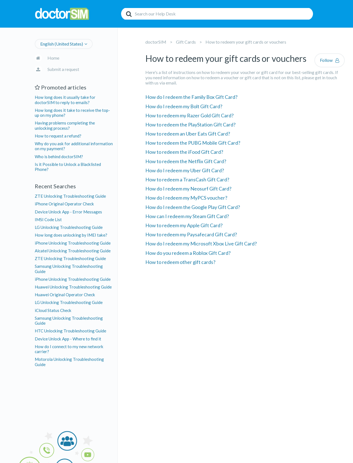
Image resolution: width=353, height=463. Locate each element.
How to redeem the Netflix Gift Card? (185, 161)
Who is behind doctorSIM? (59, 156)
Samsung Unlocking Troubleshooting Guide (69, 269)
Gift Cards (186, 41)
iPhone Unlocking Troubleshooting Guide (73, 242)
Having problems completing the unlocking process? (65, 125)
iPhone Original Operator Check (64, 203)
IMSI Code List (48, 219)
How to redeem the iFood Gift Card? (184, 152)
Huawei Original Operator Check (65, 294)
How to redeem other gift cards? (180, 262)
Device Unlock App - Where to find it (68, 338)
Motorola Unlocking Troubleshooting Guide (69, 362)
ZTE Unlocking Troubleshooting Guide (70, 196)
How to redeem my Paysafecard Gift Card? (191, 234)
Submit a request (63, 69)
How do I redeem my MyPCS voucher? (186, 198)
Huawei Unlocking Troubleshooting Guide (73, 286)
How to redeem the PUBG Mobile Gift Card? (192, 143)
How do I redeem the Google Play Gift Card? (192, 207)
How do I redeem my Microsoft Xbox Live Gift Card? (201, 243)
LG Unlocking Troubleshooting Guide (69, 227)
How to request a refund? (58, 135)
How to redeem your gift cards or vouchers (245, 41)
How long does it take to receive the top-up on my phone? (72, 113)
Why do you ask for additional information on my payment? (74, 146)
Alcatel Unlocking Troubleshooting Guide (73, 250)
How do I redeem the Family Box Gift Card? (191, 97)
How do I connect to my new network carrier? (69, 349)
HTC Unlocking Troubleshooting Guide (70, 330)
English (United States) (61, 43)
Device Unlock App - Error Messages (68, 211)
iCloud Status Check (53, 310)
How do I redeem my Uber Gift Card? (184, 170)
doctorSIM (155, 41)
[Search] (217, 14)
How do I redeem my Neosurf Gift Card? (188, 189)
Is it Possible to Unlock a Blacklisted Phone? (68, 167)
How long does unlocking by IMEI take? (71, 234)
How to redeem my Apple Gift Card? (184, 225)
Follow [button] (326, 60)
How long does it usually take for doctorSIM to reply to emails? (65, 100)
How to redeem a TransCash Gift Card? (187, 179)
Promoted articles (60, 87)
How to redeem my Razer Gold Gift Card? (189, 115)
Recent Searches (55, 186)
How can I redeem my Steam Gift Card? (187, 216)
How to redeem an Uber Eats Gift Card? (187, 134)
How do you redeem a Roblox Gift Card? (188, 253)
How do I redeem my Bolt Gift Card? (183, 106)
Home (53, 57)
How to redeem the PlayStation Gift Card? (190, 124)
